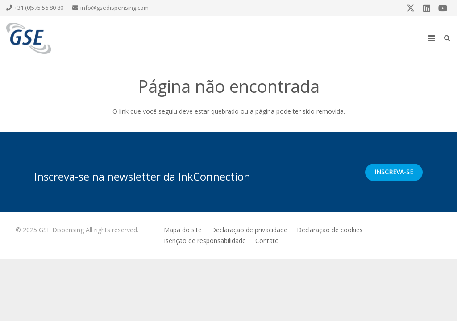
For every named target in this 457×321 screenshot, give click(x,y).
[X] (411, 8)
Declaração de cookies (330, 230)
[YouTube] (443, 8)
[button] (431, 38)
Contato (267, 240)
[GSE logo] (28, 38)
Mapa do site (183, 230)
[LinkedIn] (427, 8)
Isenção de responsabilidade (205, 240)
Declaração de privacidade (249, 230)
